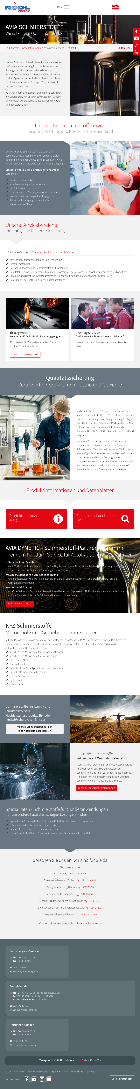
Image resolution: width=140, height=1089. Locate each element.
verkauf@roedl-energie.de (25, 1010)
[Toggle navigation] (66, 7)
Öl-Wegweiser (19, 333)
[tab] (18, 252)
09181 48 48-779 (89, 1060)
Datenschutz (19, 1071)
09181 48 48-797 (20, 1041)
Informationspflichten (38, 1071)
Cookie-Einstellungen (122, 1078)
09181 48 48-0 (19, 967)
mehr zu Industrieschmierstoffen (96, 788)
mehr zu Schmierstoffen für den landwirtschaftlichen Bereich (35, 729)
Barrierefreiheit (77, 1071)
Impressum (56, 1071)
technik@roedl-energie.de (25, 1045)
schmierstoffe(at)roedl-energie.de (83, 923)
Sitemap (91, 1071)
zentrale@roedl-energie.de (25, 971)
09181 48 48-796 (20, 1006)
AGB (66, 1071)
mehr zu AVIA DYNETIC (19, 603)
